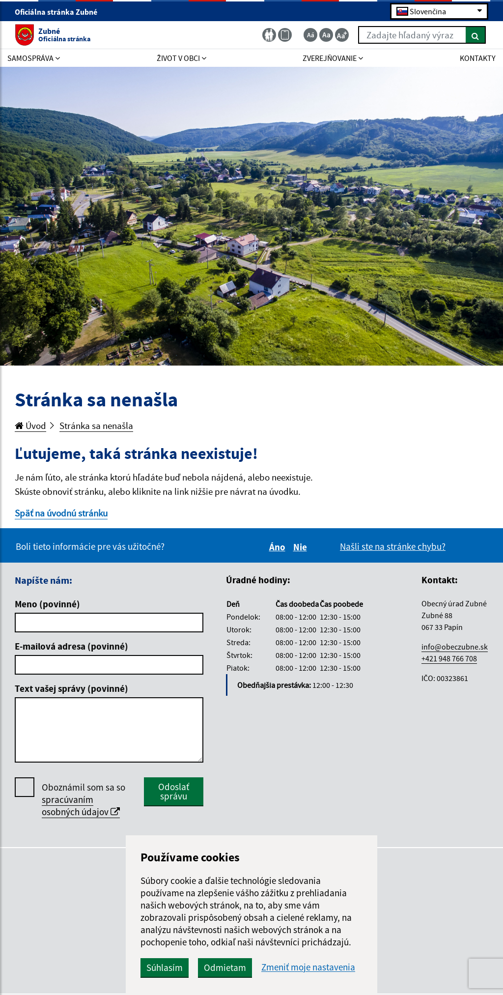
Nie (301, 547)
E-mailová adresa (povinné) (71, 646)
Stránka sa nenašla (96, 425)
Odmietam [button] (225, 967)
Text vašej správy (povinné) (71, 688)
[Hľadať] (476, 35)
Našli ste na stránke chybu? (393, 546)
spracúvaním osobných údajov (81, 806)
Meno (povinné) (47, 604)
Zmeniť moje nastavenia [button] (308, 967)
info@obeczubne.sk (454, 647)
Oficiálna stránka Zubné (60, 12)
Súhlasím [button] (164, 967)
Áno (278, 547)
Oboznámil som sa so (83, 799)
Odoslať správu (173, 791)
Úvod (30, 425)
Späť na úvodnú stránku (61, 513)
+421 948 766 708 (449, 658)
